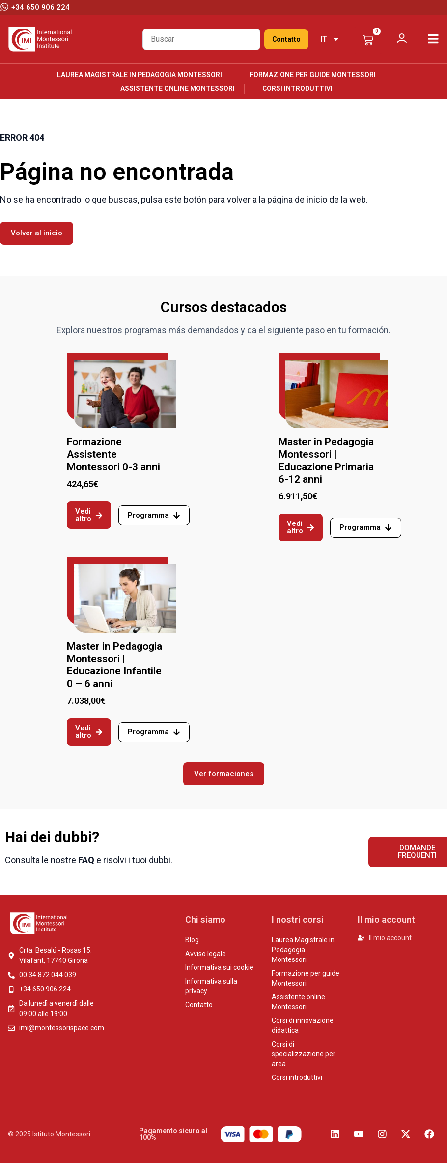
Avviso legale (205, 954)
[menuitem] (330, 39)
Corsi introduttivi (297, 88)
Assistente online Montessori (177, 88)
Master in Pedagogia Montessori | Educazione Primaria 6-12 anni (326, 460)
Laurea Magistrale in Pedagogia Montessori (139, 75)
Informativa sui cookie (219, 967)
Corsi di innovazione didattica (303, 1025)
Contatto (286, 39)
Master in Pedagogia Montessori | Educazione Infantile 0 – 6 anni (114, 665)
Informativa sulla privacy (211, 986)
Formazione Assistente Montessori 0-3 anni (113, 454)
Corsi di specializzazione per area (303, 1054)
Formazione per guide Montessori (313, 75)
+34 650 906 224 (40, 7)
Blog (192, 940)
